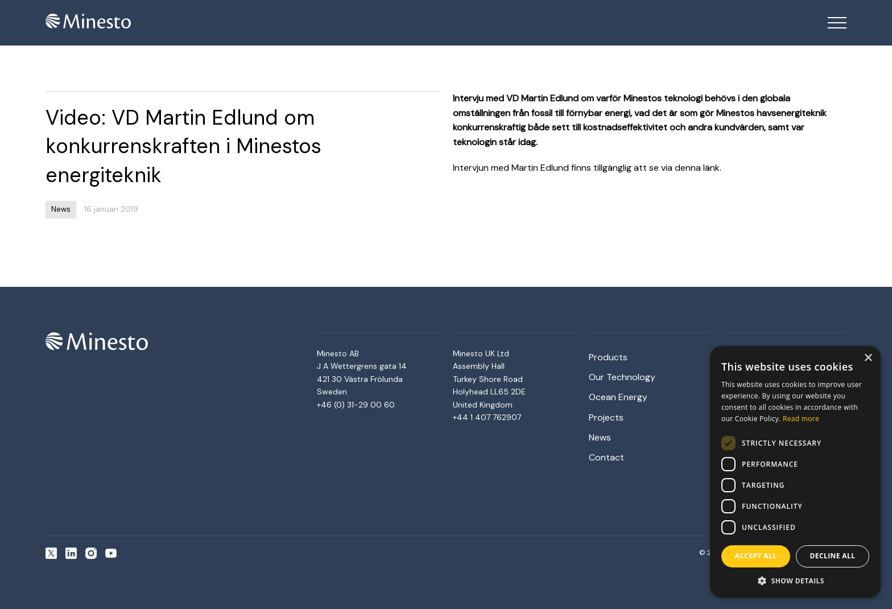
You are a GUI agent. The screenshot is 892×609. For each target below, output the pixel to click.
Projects (606, 417)
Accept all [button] (756, 556)
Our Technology (622, 377)
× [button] (868, 358)
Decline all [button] (833, 556)
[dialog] (795, 472)
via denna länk (690, 168)
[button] (795, 580)
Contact (606, 457)
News (600, 437)
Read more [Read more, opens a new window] (801, 418)
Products (608, 357)
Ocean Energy (618, 397)
